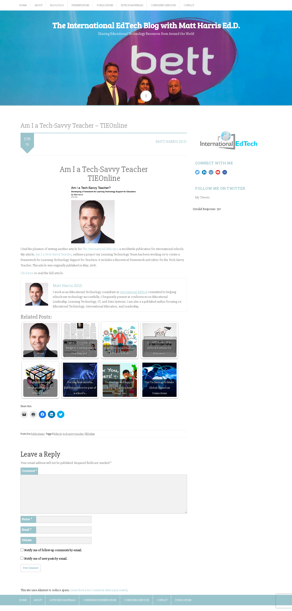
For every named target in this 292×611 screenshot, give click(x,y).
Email (26, 530)
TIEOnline (90, 434)
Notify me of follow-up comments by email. (53, 550)
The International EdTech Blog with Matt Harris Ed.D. (146, 25)
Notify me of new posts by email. (45, 559)
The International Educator (100, 249)
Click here (27, 273)
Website (27, 540)
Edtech (58, 434)
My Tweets (202, 197)
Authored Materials (63, 600)
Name (27, 519)
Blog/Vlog (57, 5)
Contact (189, 5)
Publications (105, 5)
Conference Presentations (99, 600)
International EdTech (133, 292)
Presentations (80, 5)
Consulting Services (163, 5)
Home (23, 5)
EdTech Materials (132, 5)
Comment (29, 471)
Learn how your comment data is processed (98, 590)
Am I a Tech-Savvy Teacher (53, 254)
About (38, 5)
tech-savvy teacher (73, 434)
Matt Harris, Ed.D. (171, 141)
